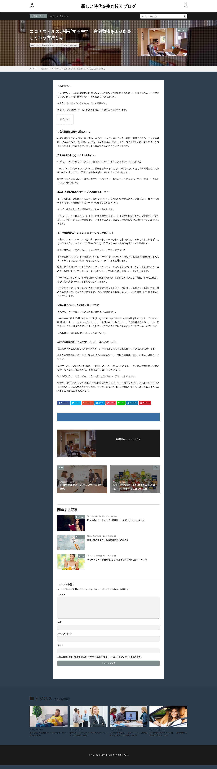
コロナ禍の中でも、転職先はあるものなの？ (112, 539)
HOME (34, 68)
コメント (61, 594)
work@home (48, 45)
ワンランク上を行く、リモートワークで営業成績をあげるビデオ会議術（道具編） (128, 736)
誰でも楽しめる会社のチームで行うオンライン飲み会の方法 (48, 734)
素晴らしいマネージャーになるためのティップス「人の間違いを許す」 (88, 734)
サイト (60, 645)
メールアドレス (64, 634)
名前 (59, 622)
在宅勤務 (73, 45)
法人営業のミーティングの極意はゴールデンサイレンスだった (122, 520)
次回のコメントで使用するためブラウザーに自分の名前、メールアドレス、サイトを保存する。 (100, 657)
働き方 (66, 45)
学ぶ (69, 16)
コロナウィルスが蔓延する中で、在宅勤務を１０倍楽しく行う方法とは (78, 69)
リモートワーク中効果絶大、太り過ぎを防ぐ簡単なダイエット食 (123, 559)
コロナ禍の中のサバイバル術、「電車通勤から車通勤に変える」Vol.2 (168, 734)
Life (82, 556)
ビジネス (36, 45)
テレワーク (58, 45)
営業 (63, 16)
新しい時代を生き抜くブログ (108, 6)
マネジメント (54, 16)
